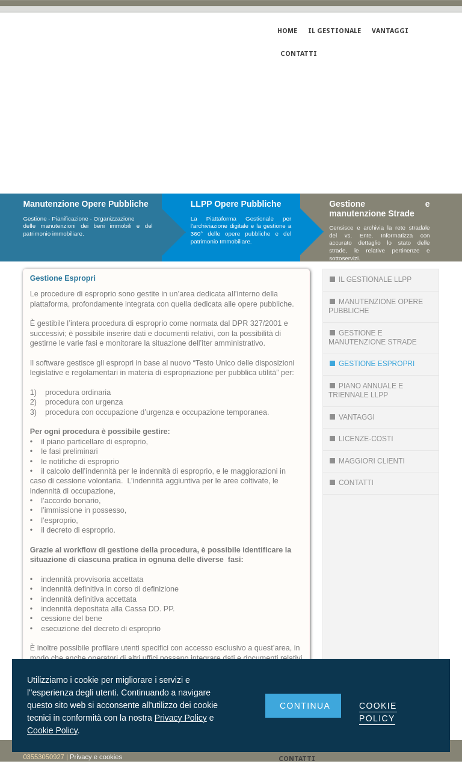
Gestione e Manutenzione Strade (372, 337)
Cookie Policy (52, 730)
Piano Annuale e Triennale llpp (365, 390)
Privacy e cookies (96, 756)
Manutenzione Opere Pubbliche (375, 306)
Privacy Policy (181, 718)
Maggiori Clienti (366, 461)
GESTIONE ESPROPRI (371, 363)
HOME (287, 31)
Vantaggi (351, 417)
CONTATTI (298, 54)
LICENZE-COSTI (360, 439)
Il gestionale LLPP (369, 279)
